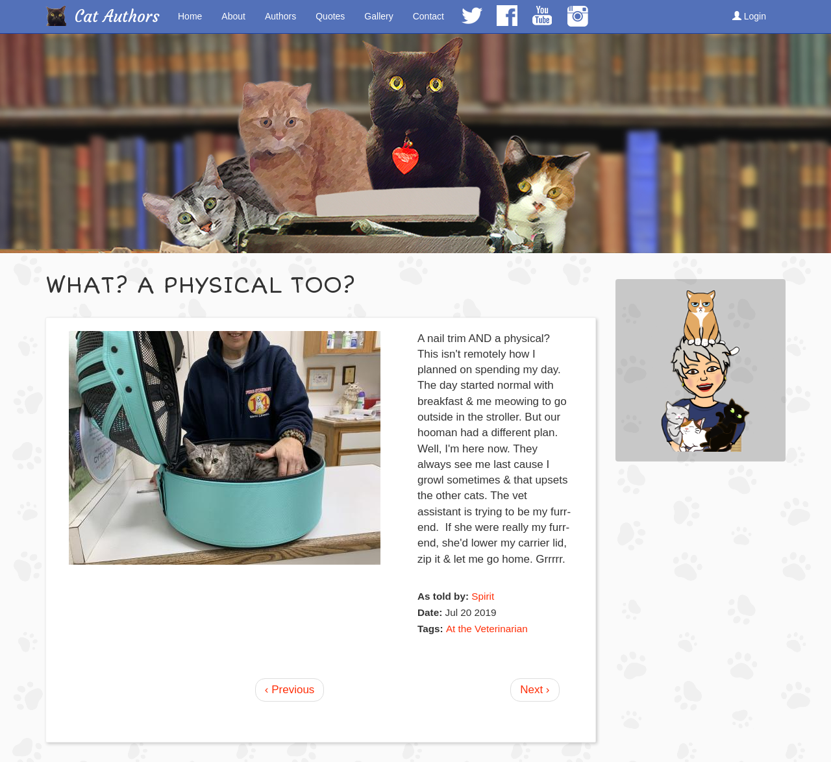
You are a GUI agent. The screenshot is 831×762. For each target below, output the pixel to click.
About (233, 16)
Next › (534, 689)
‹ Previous (290, 689)
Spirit (482, 596)
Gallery (378, 16)
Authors (280, 16)
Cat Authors (117, 16)
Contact (428, 16)
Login (749, 16)
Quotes (330, 16)
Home (190, 16)
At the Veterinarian (487, 628)
